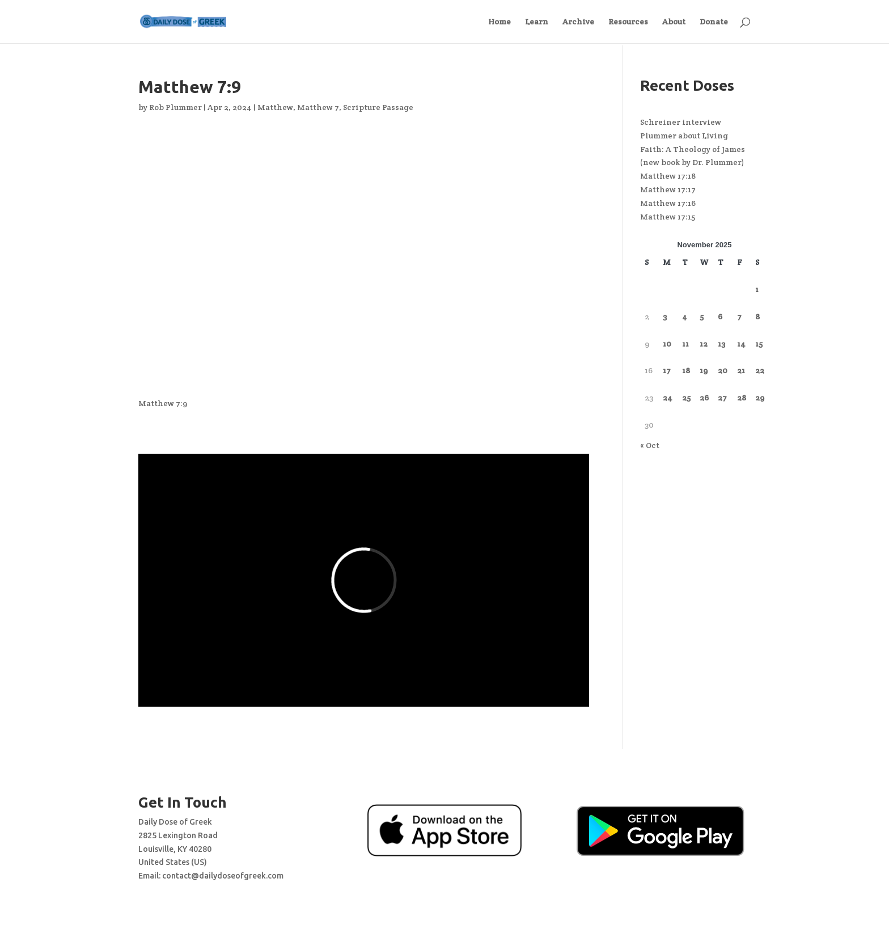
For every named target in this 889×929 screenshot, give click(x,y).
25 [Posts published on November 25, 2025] (686, 397)
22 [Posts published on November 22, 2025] (759, 370)
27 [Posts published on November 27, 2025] (722, 397)
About (673, 22)
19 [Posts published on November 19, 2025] (704, 370)
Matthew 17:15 (667, 217)
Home (499, 22)
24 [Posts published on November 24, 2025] (667, 397)
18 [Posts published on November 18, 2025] (686, 370)
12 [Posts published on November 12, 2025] (704, 344)
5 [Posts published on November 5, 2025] (702, 316)
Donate (714, 22)
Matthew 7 (318, 107)
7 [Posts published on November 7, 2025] (739, 316)
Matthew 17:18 (668, 176)
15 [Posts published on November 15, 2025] (759, 344)
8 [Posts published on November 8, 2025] (757, 316)
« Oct (649, 445)
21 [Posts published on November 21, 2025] (741, 370)
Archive (578, 22)
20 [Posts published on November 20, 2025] (722, 370)
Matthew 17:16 (668, 203)
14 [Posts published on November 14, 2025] (741, 344)
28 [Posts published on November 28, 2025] (741, 397)
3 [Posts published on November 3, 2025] (665, 316)
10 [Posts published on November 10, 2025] (667, 344)
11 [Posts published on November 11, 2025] (685, 344)
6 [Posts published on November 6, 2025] (720, 316)
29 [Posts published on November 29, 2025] (759, 397)
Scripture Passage (378, 107)
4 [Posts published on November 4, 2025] (684, 316)
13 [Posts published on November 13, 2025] (721, 344)
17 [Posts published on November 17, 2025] (667, 370)
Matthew (275, 107)
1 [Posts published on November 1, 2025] (757, 289)
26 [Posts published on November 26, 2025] (704, 397)
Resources (628, 22)
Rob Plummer (175, 107)
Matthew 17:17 (668, 189)
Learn (536, 22)
